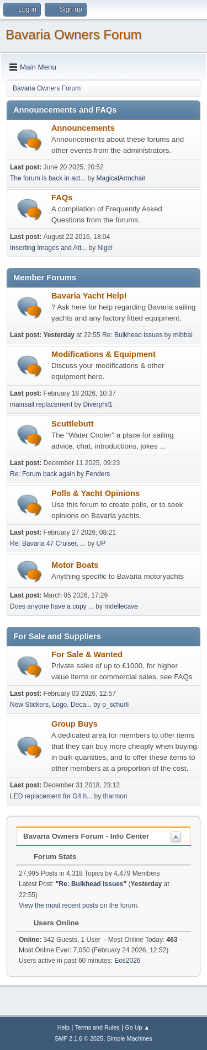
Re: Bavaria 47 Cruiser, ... (48, 543)
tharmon (115, 796)
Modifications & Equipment (103, 354)
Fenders (98, 474)
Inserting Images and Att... (48, 248)
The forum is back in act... (48, 178)
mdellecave (121, 606)
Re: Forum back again (42, 474)
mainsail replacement (41, 404)
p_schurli (115, 704)
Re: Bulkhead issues (132, 335)
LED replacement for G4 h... (51, 796)
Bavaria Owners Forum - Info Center (86, 836)
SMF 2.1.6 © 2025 (79, 1038)
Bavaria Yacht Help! (89, 295)
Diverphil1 (98, 404)
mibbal (183, 335)
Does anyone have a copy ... (52, 606)
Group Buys (74, 723)
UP (101, 543)
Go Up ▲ (137, 1027)
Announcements (83, 128)
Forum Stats (49, 856)
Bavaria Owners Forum (74, 34)
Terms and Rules (97, 1027)
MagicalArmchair (121, 178)
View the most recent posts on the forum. (79, 905)
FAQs (61, 197)
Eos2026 (127, 960)
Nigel (105, 248)
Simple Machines (129, 1038)
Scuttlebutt (72, 423)
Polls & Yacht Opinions (95, 493)
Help (63, 1027)
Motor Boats (75, 565)
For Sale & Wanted (87, 654)
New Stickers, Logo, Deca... (51, 704)
